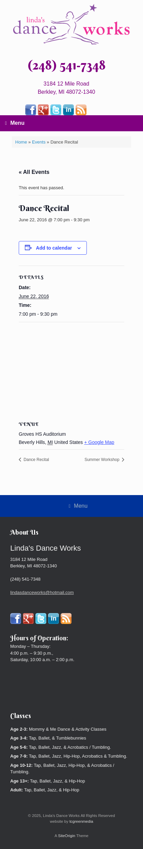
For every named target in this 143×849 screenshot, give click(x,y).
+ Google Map (99, 442)
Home (21, 142)
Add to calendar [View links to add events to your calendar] (54, 248)
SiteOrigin (66, 836)
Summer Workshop (102, 459)
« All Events (34, 172)
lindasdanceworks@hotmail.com (42, 592)
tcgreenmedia (81, 821)
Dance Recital (35, 459)
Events (39, 142)
